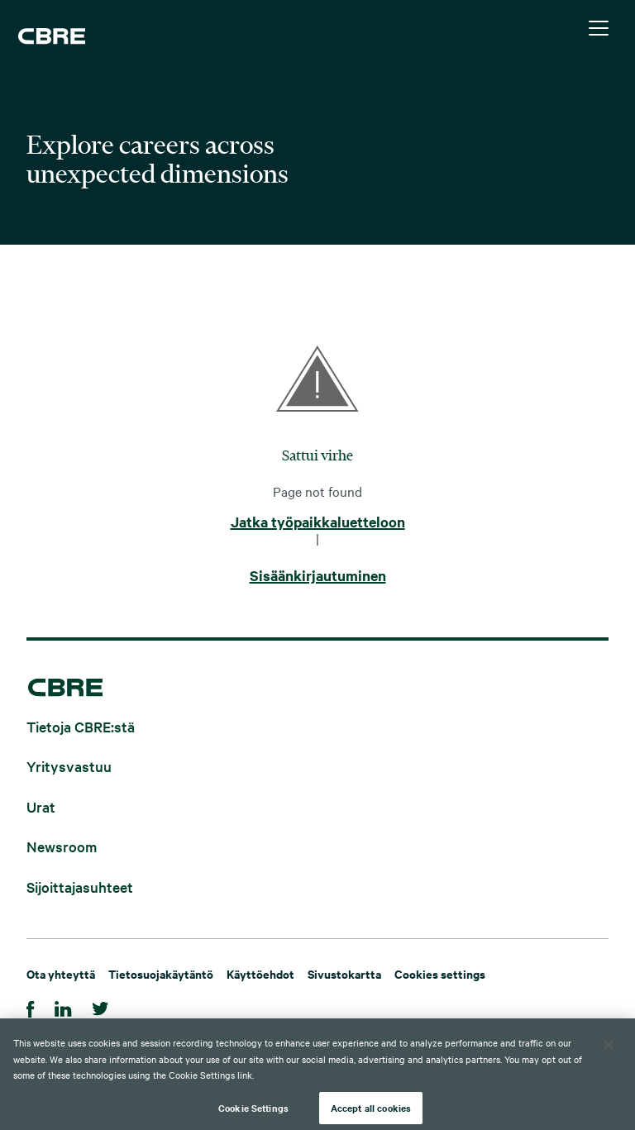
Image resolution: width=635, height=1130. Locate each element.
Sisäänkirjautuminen (318, 576)
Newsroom (61, 846)
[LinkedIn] (63, 1006)
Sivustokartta (344, 973)
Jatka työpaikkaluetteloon (318, 522)
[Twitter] (100, 1006)
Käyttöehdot (260, 973)
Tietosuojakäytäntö (160, 973)
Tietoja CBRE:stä (80, 725)
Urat (40, 805)
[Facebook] (30, 1006)
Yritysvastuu (69, 765)
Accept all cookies (371, 1111)
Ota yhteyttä (60, 973)
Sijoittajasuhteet (79, 885)
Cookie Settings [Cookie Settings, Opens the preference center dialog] (253, 1111)
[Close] (608, 1049)
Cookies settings (439, 973)
